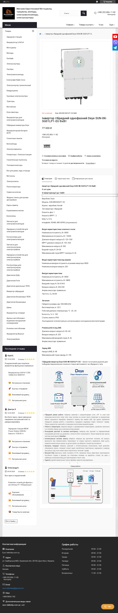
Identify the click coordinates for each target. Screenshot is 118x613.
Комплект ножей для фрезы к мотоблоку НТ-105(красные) (20, 483)
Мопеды (10, 53)
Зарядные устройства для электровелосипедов (17, 230)
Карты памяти (12, 205)
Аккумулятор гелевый (16, 313)
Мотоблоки (11, 107)
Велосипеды (12, 144)
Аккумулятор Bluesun (15, 334)
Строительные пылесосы (17, 160)
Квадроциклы (12, 91)
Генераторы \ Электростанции (19, 155)
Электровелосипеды (15, 74)
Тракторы (11, 101)
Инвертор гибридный (15, 291)
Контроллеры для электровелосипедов (15, 238)
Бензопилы (11, 216)
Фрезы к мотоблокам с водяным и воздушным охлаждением (16, 320)
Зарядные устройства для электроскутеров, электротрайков (17, 257)
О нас (101, 25)
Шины (9, 307)
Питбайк (10, 58)
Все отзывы (10, 521)
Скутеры (10, 69)
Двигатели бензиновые (16, 302)
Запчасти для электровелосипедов (15, 222)
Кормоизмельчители (15, 211)
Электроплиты (13, 181)
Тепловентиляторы (14, 165)
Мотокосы (11, 176)
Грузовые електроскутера (17, 96)
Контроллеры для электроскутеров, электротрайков (14, 267)
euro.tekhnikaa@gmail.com (13, 588)
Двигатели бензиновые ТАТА (19, 297)
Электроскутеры (13, 64)
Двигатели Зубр (13, 275)
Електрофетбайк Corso (16, 80)
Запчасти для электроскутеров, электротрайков (14, 247)
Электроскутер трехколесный (19, 85)
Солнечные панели (14, 138)
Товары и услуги (86, 25)
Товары (8, 31)
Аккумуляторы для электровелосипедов (15, 118)
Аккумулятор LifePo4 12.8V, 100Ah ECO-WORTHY (19, 374)
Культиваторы (12, 112)
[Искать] (84, 13)
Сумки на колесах (14, 192)
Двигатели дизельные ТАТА (18, 286)
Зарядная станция (14, 37)
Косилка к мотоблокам (16, 328)
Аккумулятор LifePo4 (15, 42)
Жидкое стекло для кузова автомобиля (17, 199)
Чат (107, 606)
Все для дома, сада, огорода (18, 171)
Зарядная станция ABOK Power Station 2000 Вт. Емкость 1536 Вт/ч (18, 431)
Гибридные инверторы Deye (18, 125)
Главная (69, 25)
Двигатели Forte (13, 281)
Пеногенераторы (13, 187)
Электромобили (13, 339)
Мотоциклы (11, 48)
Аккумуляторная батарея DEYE (17, 132)
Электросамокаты (14, 149)
